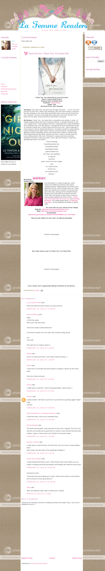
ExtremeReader (32, 425)
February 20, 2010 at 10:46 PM (41, 482)
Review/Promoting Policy (8, 89)
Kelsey (29, 385)
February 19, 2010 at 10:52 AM (41, 467)
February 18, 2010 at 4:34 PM (40, 379)
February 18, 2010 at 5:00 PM (40, 408)
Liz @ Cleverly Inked (34, 302)
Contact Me (4, 94)
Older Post (77, 558)
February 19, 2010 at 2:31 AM (40, 453)
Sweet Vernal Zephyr (34, 459)
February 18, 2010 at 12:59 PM (41, 309)
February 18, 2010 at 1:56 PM (40, 360)
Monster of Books (33, 442)
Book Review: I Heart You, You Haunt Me (49, 53)
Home (3, 84)
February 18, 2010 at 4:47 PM (40, 391)
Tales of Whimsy (32, 314)
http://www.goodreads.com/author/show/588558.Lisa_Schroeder (51, 214)
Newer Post (26, 558)
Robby (29, 353)
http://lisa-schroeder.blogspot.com (54, 211)
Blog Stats (4, 91)
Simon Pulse (55, 103)
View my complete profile (15, 46)
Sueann (29, 396)
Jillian (29, 487)
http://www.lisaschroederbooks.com (55, 209)
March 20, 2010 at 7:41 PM (39, 494)
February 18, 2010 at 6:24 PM (40, 419)
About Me (4, 86)
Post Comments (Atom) (39, 563)
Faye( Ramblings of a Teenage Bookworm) (41, 413)
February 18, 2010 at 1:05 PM (40, 348)
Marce (29, 365)
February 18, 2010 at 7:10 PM (40, 436)
